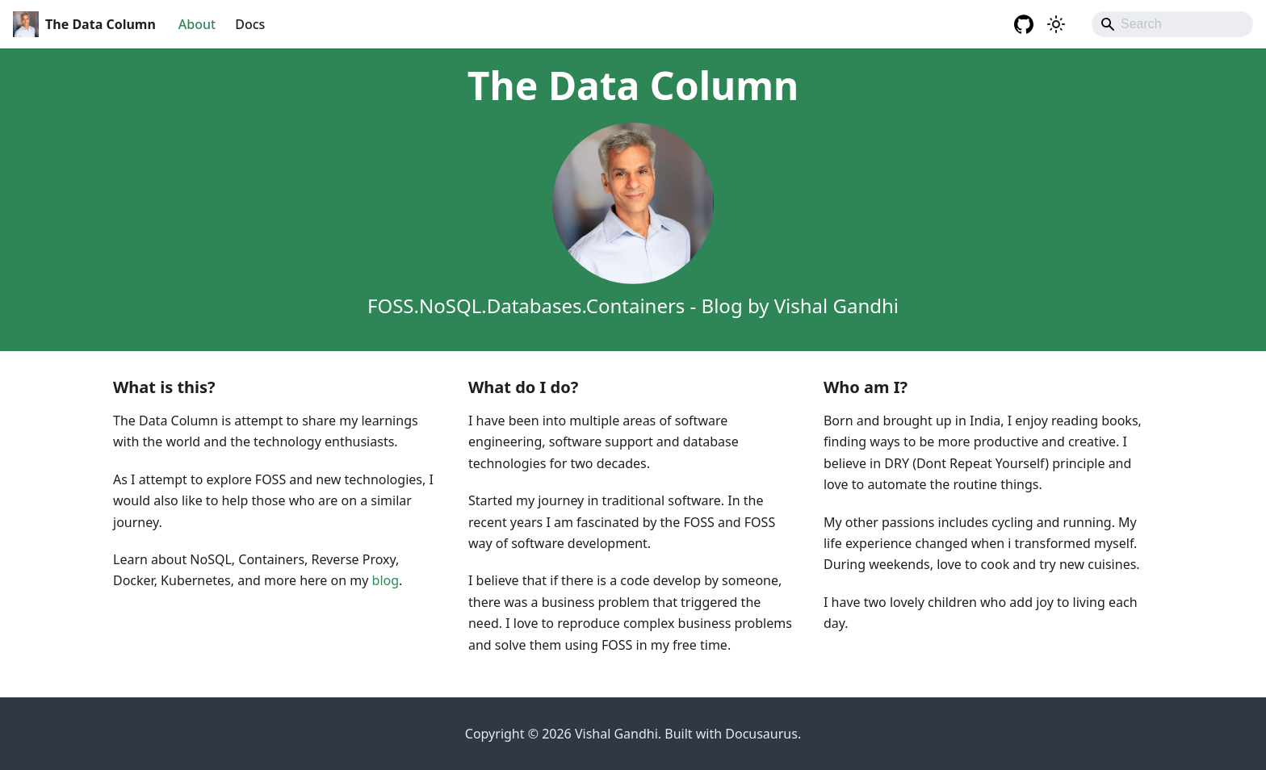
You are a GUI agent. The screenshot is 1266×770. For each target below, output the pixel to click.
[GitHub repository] (1023, 24)
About (197, 24)
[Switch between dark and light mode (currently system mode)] (1056, 24)
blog (386, 580)
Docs (250, 24)
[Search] (1172, 24)
